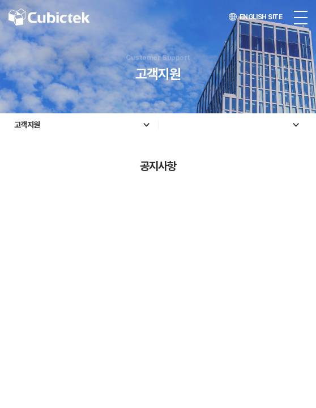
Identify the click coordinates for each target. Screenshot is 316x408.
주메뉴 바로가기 (0, 0)
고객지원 (27, 124)
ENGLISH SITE (255, 17)
